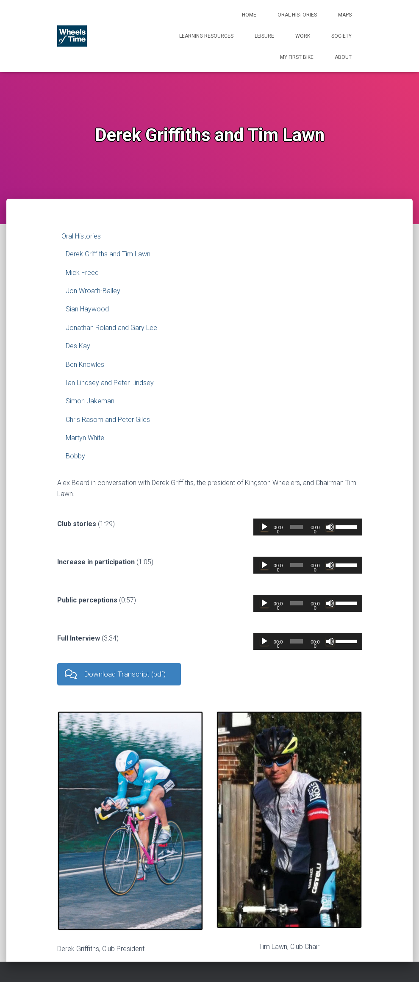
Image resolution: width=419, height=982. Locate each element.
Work (302, 36)
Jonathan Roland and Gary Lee (111, 328)
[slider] (296, 527)
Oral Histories (297, 15)
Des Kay (78, 346)
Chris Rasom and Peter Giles (108, 420)
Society (341, 36)
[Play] (264, 527)
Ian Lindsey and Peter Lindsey (110, 383)
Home (249, 15)
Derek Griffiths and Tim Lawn (108, 254)
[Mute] (330, 527)
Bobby (75, 456)
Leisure (264, 36)
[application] (307, 527)
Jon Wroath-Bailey (93, 291)
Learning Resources (206, 36)
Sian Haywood (87, 309)
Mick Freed (82, 273)
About (343, 57)
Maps (345, 15)
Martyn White (85, 438)
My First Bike (297, 57)
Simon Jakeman (90, 401)
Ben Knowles (85, 365)
